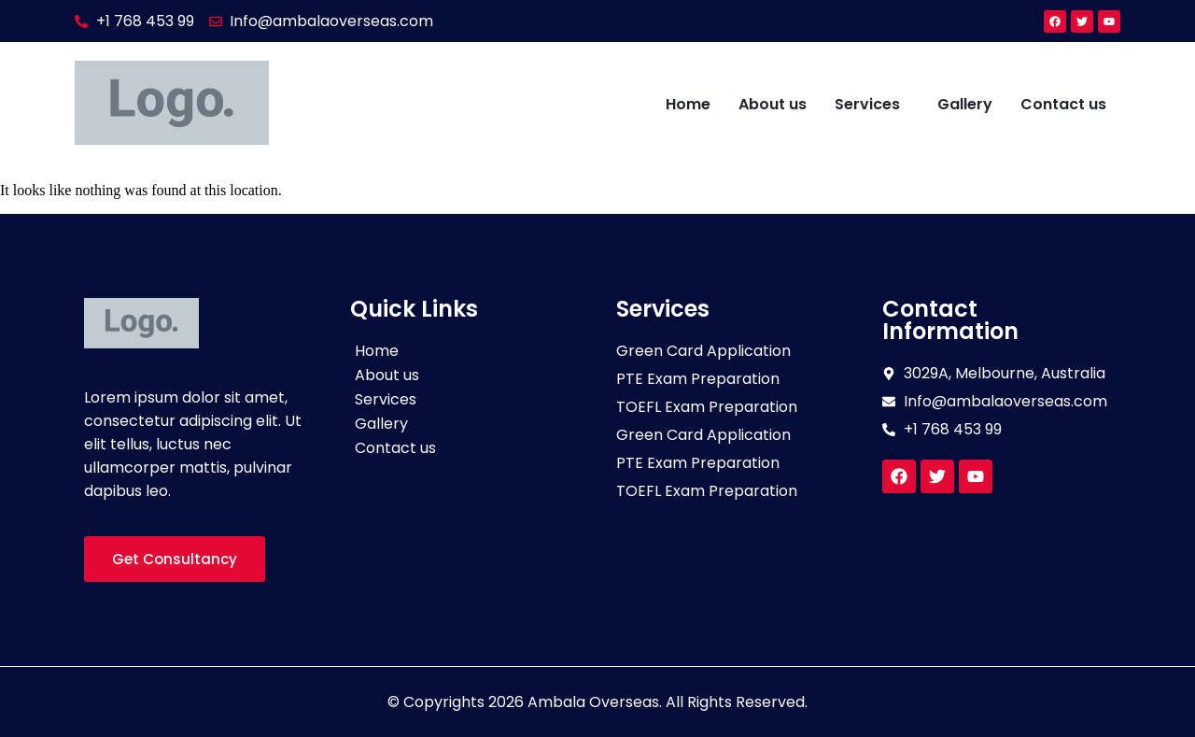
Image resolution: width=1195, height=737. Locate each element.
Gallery (964, 104)
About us (772, 104)
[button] (872, 104)
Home (688, 104)
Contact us (1063, 104)
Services (867, 104)
